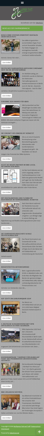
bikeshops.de (14, 433)
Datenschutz (35, 426)
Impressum (5, 429)
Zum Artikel (6, 62)
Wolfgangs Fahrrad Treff (22, 426)
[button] (39, 432)
